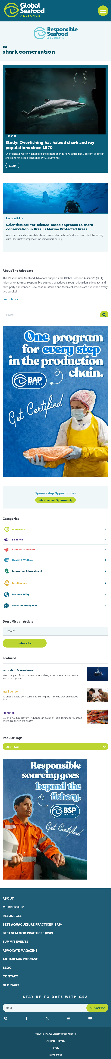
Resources (12, 916)
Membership (13, 907)
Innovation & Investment (18, 670)
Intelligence (10, 691)
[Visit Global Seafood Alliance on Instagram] (13, 1018)
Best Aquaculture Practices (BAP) (32, 924)
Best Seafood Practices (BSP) (28, 933)
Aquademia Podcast (20, 959)
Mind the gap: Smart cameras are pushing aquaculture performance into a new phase (40, 677)
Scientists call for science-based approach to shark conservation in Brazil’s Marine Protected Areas (49, 227)
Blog (7, 968)
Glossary (11, 985)
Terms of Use (55, 1055)
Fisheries (9, 712)
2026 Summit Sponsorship (55, 500)
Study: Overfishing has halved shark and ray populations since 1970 (49, 145)
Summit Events (15, 942)
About (8, 898)
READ (12, 166)
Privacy (55, 1048)
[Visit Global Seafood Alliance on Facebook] (34, 1018)
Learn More (10, 299)
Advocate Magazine (20, 950)
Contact (10, 976)
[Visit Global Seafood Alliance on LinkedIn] (76, 1018)
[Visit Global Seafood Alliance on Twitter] (54, 1018)
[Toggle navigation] (103, 10)
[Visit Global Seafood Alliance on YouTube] (97, 1018)
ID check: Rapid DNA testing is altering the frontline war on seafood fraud (40, 698)
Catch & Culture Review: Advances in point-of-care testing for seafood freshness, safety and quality (42, 719)
